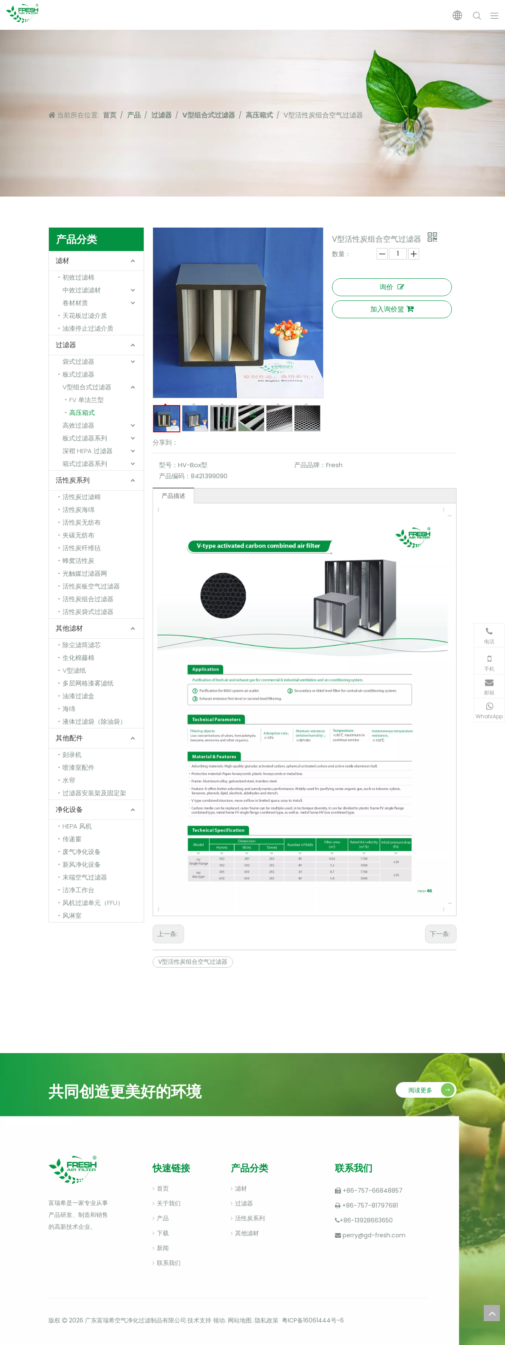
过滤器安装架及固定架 (94, 792)
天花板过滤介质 (84, 315)
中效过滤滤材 (81, 290)
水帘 (68, 780)
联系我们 (169, 1263)
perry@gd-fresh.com (374, 1235)
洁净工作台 (78, 889)
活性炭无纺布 (81, 522)
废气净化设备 (81, 851)
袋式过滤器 (78, 361)
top (492, 1313)
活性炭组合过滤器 (87, 598)
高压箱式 (82, 412)
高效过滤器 (78, 425)
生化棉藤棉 (78, 657)
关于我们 (169, 1203)
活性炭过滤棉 (81, 496)
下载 (163, 1233)
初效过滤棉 (78, 277)
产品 (163, 1218)
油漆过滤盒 (78, 695)
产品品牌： (310, 464)
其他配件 (69, 738)
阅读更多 (420, 1090)
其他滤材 (69, 628)
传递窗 (72, 838)
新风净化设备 (81, 864)
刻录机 (72, 754)
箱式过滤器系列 (84, 463)
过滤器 (66, 345)
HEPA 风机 (77, 826)
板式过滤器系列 (84, 438)
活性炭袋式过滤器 (87, 611)
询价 (392, 287)
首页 (163, 1188)
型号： (168, 464)
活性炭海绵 (78, 509)
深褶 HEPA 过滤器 (87, 450)
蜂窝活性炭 (78, 560)
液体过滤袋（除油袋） (94, 721)
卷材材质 (75, 302)
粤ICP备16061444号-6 (313, 1320)
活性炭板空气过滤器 (91, 586)
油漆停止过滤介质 (87, 328)
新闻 (163, 1248)
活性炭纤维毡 (81, 547)
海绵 (68, 708)
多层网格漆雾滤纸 (87, 683)
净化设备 (69, 809)
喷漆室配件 (78, 767)
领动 (218, 1320)
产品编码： (175, 475)
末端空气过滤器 (84, 877)
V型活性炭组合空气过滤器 (192, 961)
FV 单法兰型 (86, 399)
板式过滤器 (78, 374)
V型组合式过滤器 (86, 387)
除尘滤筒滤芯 (81, 644)
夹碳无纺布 (78, 535)
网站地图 (240, 1320)
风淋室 (72, 915)
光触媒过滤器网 (84, 573)
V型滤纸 (74, 670)
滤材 (62, 261)
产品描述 (173, 495)
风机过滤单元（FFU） (93, 902)
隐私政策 (266, 1320)
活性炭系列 (73, 480)
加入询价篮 (392, 309)
